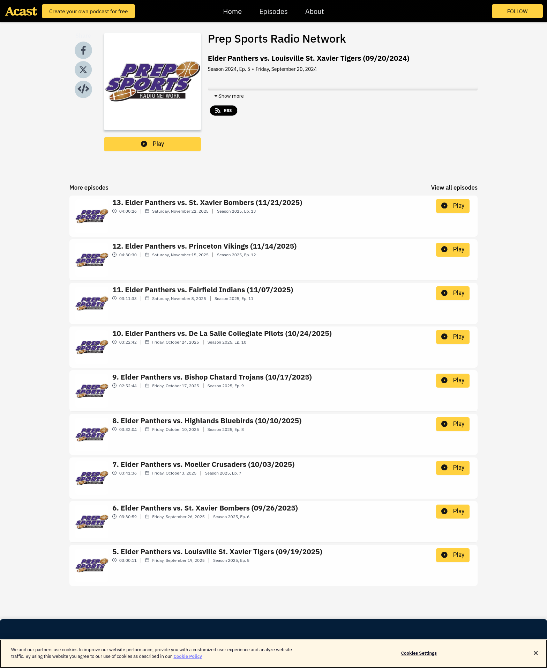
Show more (228, 96)
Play (152, 143)
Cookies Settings (419, 658)
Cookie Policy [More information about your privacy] (187, 662)
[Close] (536, 658)
